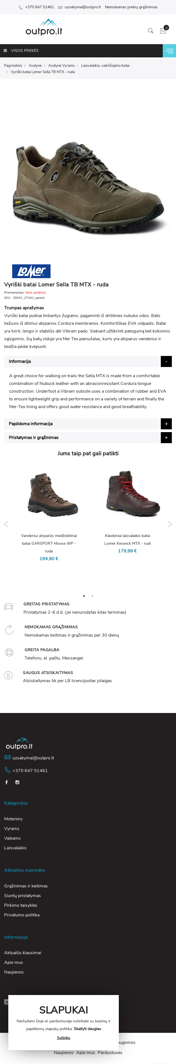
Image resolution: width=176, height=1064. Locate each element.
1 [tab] (84, 595)
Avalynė (35, 65)
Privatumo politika (22, 915)
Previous (6, 524)
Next (170, 524)
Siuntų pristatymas (22, 896)
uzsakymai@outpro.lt (79, 7)
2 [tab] (92, 595)
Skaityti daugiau (87, 1028)
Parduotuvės (110, 1053)
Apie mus (13, 962)
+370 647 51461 (36, 7)
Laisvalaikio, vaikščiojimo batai (105, 65)
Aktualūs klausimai (22, 953)
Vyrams (11, 829)
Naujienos (14, 972)
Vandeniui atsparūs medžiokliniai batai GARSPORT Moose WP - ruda (49, 543)
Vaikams (12, 838)
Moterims (13, 819)
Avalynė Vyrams (61, 65)
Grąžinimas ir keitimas (26, 886)
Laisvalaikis (15, 848)
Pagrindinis (13, 65)
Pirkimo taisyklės (20, 905)
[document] (64, 1022)
